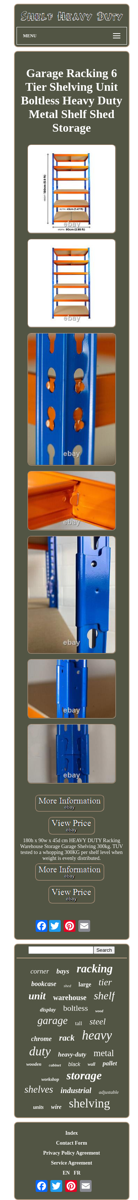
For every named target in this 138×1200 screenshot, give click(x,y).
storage (84, 1075)
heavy (97, 1035)
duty (40, 1051)
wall (91, 1064)
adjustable (108, 1092)
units (38, 1107)
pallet (110, 1063)
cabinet (55, 1065)
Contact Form (71, 1143)
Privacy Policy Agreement (71, 1153)
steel (97, 1021)
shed (67, 985)
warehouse (69, 997)
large (84, 984)
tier (105, 982)
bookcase (43, 984)
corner (40, 971)
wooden (33, 1064)
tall (78, 1023)
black (74, 1064)
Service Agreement (71, 1163)
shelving (89, 1103)
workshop (50, 1079)
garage (53, 1020)
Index (71, 1133)
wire (56, 1107)
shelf (104, 995)
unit (37, 996)
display (48, 1010)
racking (95, 968)
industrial (75, 1090)
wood (99, 1011)
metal (103, 1053)
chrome (41, 1038)
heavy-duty (72, 1054)
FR (77, 1173)
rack (67, 1037)
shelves (38, 1089)
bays (62, 971)
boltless (75, 1008)
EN (66, 1173)
